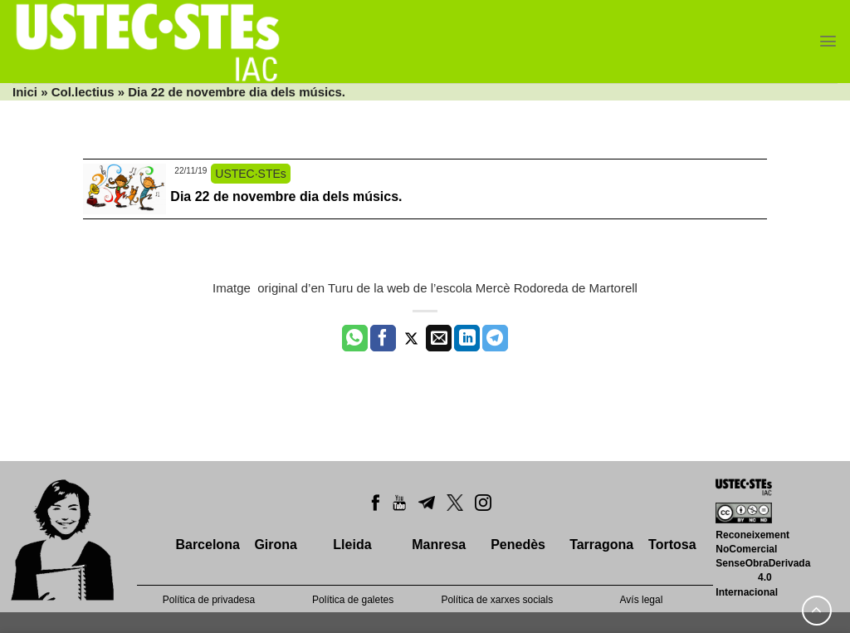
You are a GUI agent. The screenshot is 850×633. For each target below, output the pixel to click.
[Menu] (828, 41)
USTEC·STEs (250, 173)
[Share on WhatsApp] (355, 338)
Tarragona (601, 544)
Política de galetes (352, 600)
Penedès (518, 544)
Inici (24, 92)
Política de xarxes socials (497, 600)
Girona (275, 544)
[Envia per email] (439, 338)
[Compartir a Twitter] (411, 338)
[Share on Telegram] (495, 338)
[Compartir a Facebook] (383, 338)
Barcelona (207, 544)
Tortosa (672, 544)
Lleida (352, 544)
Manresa (439, 544)
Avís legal (641, 600)
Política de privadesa (209, 600)
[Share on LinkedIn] (467, 338)
